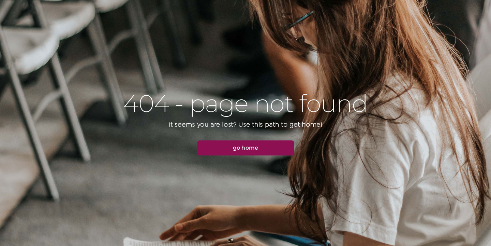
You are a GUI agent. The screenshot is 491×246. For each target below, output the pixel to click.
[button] (245, 147)
